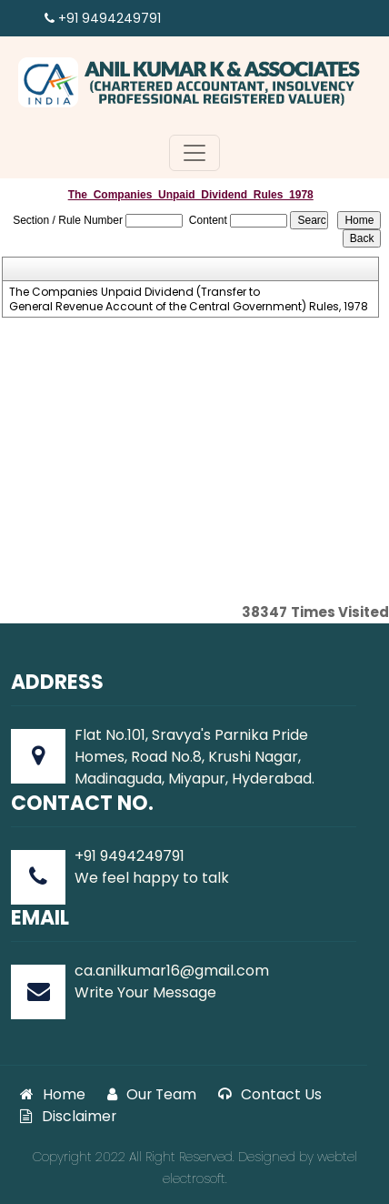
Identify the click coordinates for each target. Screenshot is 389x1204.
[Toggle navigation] (194, 153)
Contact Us (270, 1094)
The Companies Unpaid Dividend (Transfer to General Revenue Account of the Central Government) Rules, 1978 (188, 299)
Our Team (151, 1094)
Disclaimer (68, 1116)
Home (52, 1094)
